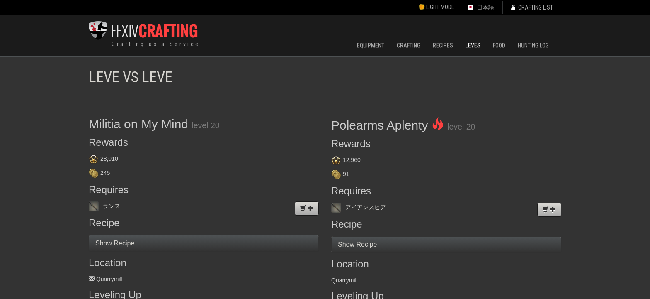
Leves (473, 45)
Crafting (408, 45)
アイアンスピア (358, 207)
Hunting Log (533, 45)
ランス (104, 206)
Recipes (443, 45)
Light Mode (436, 7)
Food (499, 45)
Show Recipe (114, 243)
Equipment (370, 45)
